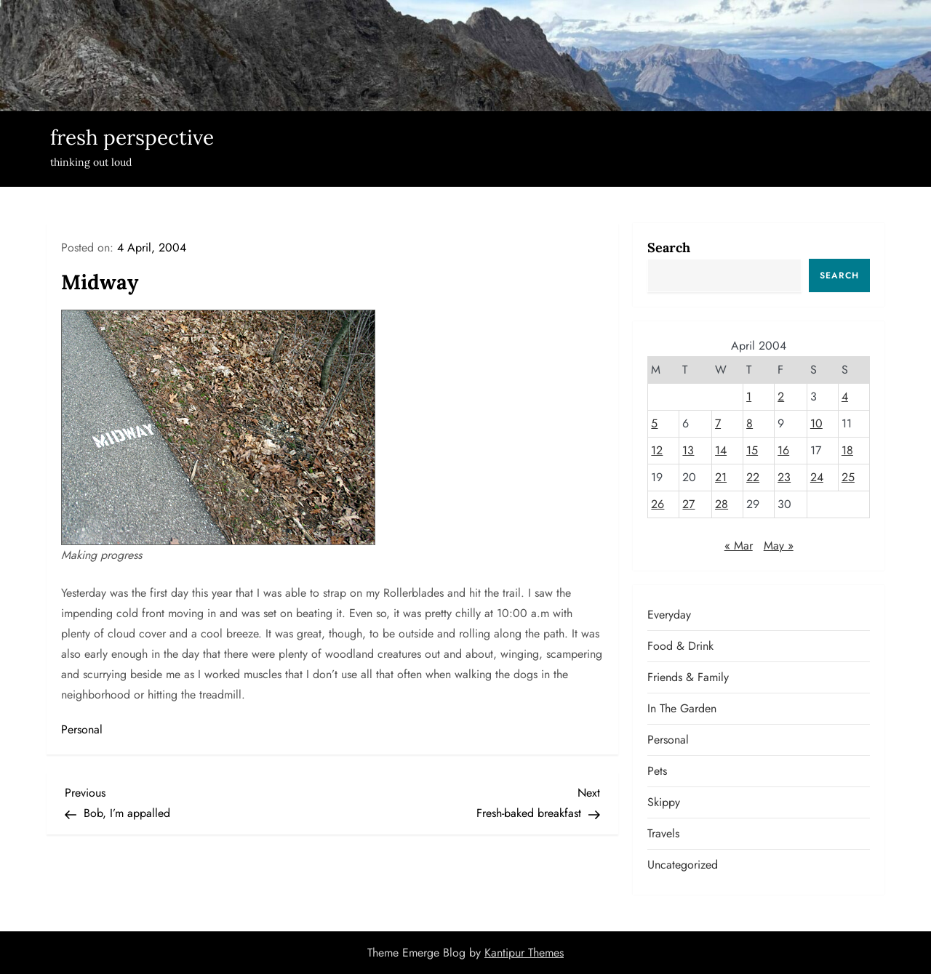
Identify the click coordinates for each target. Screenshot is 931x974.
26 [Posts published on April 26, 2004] (657, 504)
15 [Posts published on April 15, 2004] (752, 450)
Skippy (663, 802)
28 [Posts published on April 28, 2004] (721, 504)
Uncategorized (682, 864)
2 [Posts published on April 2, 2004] (781, 396)
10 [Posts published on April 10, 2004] (816, 423)
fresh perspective (132, 137)
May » (779, 545)
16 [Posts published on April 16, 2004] (783, 450)
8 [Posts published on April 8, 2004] (749, 423)
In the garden (681, 708)
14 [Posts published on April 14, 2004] (721, 450)
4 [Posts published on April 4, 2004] (845, 396)
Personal (82, 729)
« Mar (738, 545)
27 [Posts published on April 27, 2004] (688, 504)
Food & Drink (680, 645)
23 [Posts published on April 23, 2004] (784, 477)
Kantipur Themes (524, 952)
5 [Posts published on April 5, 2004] (654, 423)
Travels (663, 833)
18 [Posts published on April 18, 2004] (847, 450)
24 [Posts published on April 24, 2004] (816, 477)
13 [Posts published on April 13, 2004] (688, 450)
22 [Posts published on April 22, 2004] (752, 477)
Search (668, 247)
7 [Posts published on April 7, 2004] (718, 423)
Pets (657, 770)
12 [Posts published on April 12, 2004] (657, 450)
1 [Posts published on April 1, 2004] (748, 396)
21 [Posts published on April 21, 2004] (721, 477)
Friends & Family (688, 677)
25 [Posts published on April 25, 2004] (848, 477)
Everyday (669, 614)
